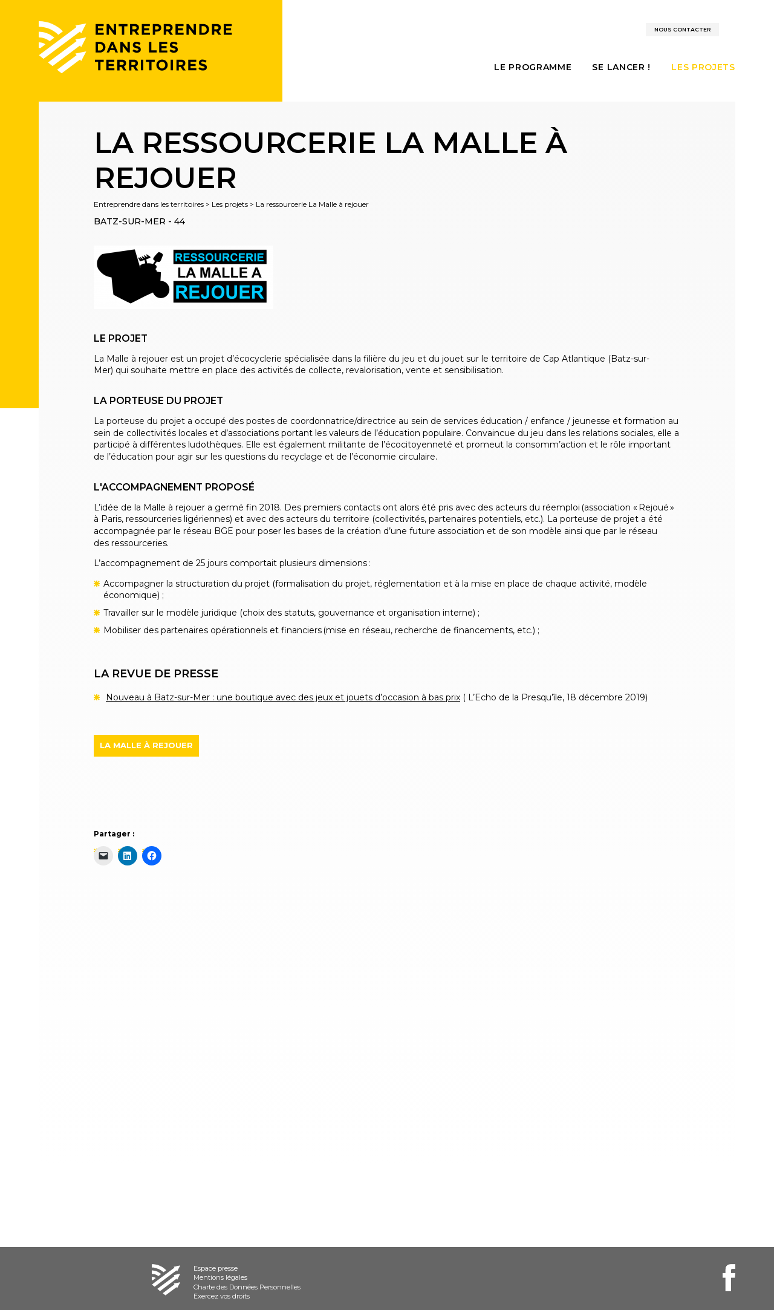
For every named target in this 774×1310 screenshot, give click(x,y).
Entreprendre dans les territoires (149, 204)
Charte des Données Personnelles (247, 1287)
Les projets (230, 204)
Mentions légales (220, 1277)
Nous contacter (682, 29)
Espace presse (216, 1268)
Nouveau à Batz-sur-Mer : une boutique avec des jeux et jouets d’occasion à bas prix (283, 697)
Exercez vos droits (222, 1296)
